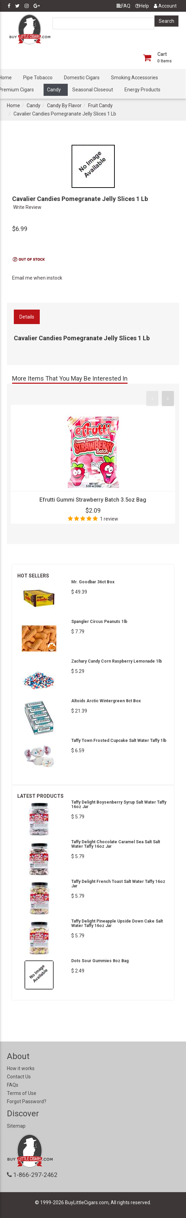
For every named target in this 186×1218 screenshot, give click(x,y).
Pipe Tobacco (38, 77)
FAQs (12, 1085)
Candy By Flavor (64, 105)
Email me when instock (37, 278)
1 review (109, 519)
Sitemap (16, 1126)
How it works (21, 1068)
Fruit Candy (100, 105)
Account (165, 6)
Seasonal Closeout (92, 89)
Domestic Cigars (82, 77)
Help (142, 6)
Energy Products (142, 89)
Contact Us (19, 1076)
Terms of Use (21, 1093)
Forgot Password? (26, 1101)
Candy (54, 89)
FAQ (123, 6)
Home (13, 105)
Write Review (27, 207)
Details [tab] (26, 317)
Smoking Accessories (134, 77)
